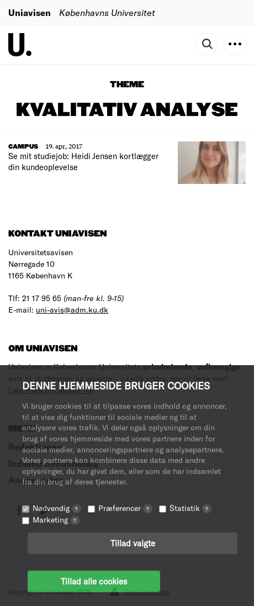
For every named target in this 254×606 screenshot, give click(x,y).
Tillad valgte (132, 543)
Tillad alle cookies (94, 581)
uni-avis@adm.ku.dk (72, 309)
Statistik (190, 508)
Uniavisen (29, 12)
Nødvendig (57, 508)
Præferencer (125, 508)
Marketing (56, 519)
